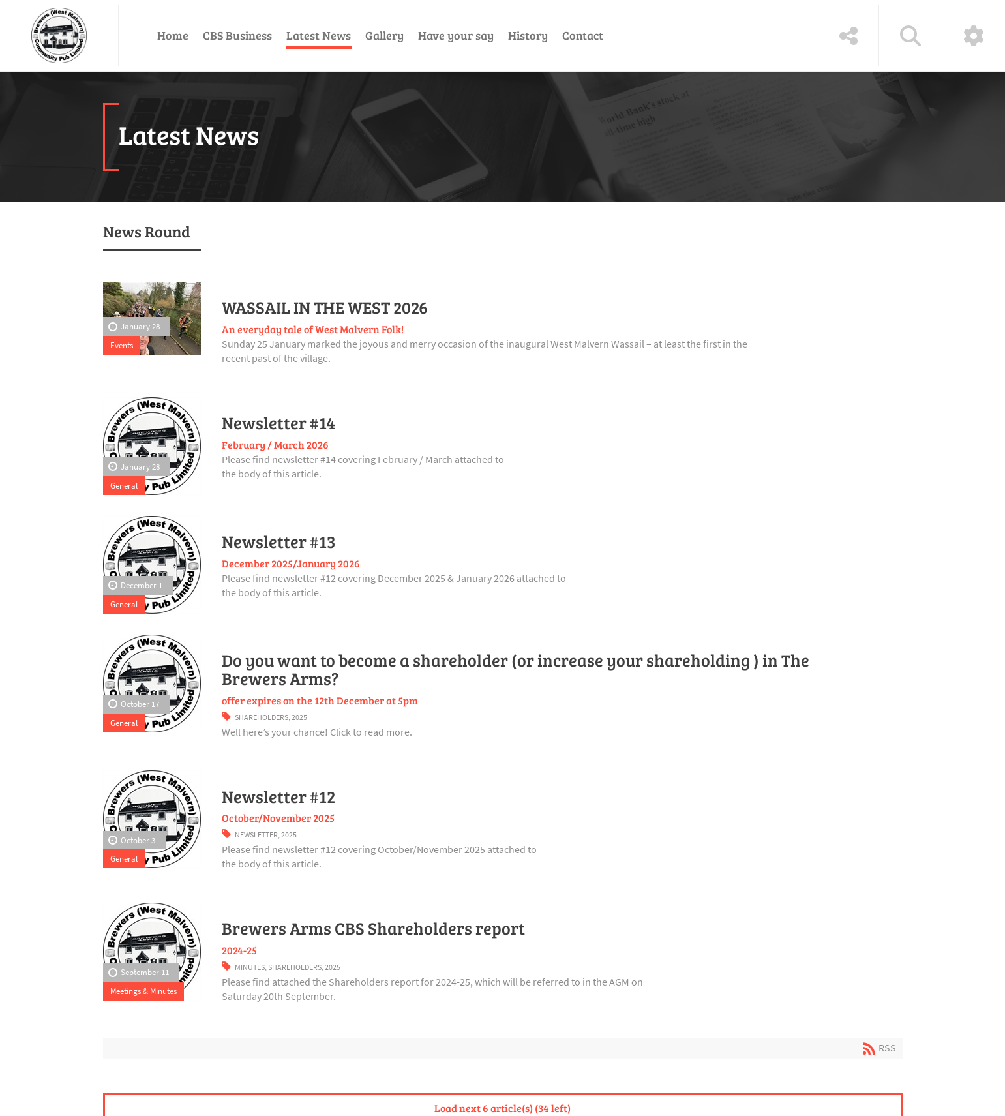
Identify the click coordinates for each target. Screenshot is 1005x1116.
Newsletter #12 (278, 796)
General (124, 485)
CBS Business (237, 35)
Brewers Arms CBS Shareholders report (373, 928)
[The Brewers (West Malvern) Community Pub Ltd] (59, 35)
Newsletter (256, 834)
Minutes (250, 967)
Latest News (318, 35)
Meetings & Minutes (143, 991)
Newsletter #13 (279, 541)
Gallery (384, 35)
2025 (299, 717)
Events (121, 345)
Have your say (456, 35)
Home (172, 35)
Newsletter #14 (278, 423)
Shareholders (261, 717)
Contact (582, 35)
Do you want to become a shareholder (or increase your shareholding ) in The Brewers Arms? (515, 669)
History (528, 35)
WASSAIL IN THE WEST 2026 (325, 307)
